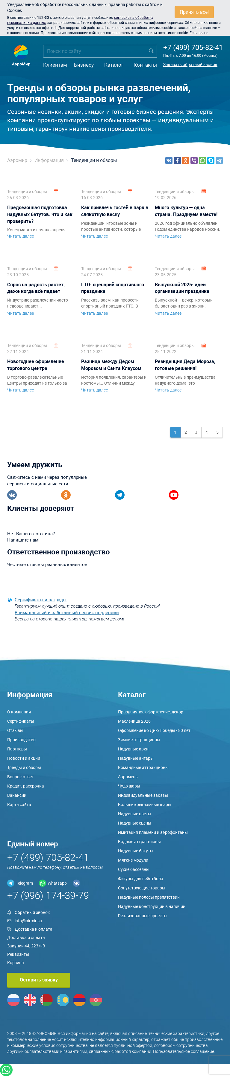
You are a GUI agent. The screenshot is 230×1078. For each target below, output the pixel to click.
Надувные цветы (134, 813)
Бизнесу (84, 64)
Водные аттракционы (139, 841)
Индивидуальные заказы (143, 795)
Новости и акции (23, 758)
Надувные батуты (135, 851)
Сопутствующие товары (141, 888)
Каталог (113, 64)
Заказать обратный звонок (190, 64)
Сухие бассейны (133, 869)
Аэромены (128, 776)
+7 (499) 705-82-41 (193, 47)
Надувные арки (133, 749)
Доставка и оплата (33, 929)
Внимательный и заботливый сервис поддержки (67, 612)
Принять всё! (194, 12)
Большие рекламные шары (144, 804)
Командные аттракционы (143, 767)
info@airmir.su (28, 920)
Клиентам (55, 64)
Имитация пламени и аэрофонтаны (153, 832)
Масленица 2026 (134, 721)
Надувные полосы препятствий (149, 897)
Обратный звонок (32, 912)
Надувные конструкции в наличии (151, 906)
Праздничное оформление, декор (150, 712)
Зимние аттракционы (139, 739)
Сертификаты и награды (40, 600)
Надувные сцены (134, 823)
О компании (19, 712)
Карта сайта (19, 804)
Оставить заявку (39, 979)
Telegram (24, 883)
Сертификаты (20, 721)
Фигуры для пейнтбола (140, 878)
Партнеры (17, 749)
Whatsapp (57, 883)
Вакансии (16, 795)
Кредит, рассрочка (25, 786)
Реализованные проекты (142, 915)
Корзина (15, 962)
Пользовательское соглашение (183, 1051)
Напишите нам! (23, 540)
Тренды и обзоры (24, 767)
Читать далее (20, 236)
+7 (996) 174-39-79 (48, 895)
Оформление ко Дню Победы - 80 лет (154, 730)
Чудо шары (129, 786)
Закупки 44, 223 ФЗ (26, 946)
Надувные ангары (136, 758)
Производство (21, 739)
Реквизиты (18, 954)
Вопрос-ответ (20, 776)
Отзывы (15, 730)
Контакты (145, 64)
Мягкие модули (133, 860)
